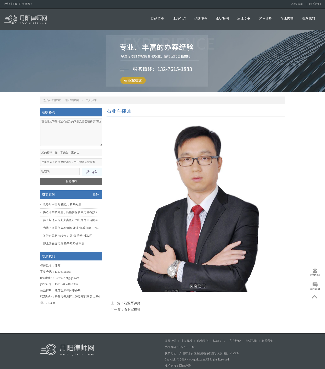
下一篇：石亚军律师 (126, 309)
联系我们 (315, 4)
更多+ (96, 194)
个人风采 (91, 100)
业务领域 (186, 340)
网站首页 (157, 18)
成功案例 (222, 18)
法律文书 (243, 18)
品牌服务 (200, 18)
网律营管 (185, 365)
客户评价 (265, 18)
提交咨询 (71, 181)
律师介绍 (179, 18)
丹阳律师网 (71, 100)
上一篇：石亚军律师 (126, 303)
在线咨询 (297, 4)
